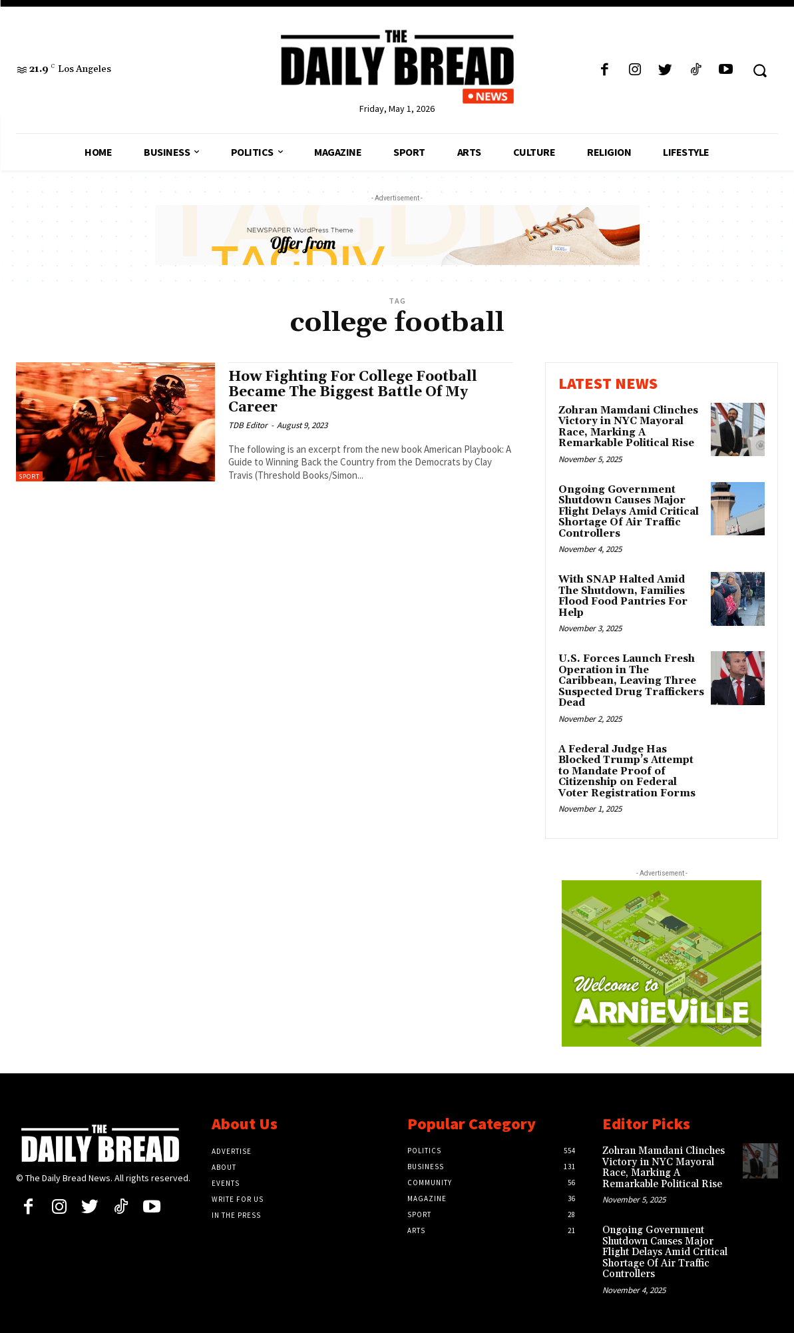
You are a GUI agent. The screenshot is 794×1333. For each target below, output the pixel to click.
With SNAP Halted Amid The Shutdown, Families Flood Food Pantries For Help (623, 596)
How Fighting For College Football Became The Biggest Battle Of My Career (352, 392)
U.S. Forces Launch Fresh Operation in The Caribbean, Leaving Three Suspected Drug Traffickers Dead (631, 681)
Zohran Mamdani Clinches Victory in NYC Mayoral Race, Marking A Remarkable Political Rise (628, 427)
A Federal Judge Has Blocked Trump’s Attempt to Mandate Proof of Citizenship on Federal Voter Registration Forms (626, 771)
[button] (759, 70)
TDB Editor (248, 425)
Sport (29, 476)
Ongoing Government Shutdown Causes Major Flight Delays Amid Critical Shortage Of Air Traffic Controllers (628, 511)
